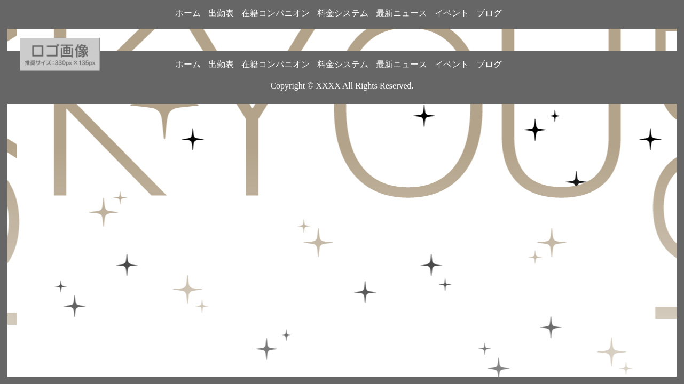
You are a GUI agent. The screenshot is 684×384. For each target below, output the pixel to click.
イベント (452, 13)
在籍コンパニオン (275, 13)
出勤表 (221, 13)
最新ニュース (401, 13)
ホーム (188, 13)
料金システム (342, 13)
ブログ (489, 13)
